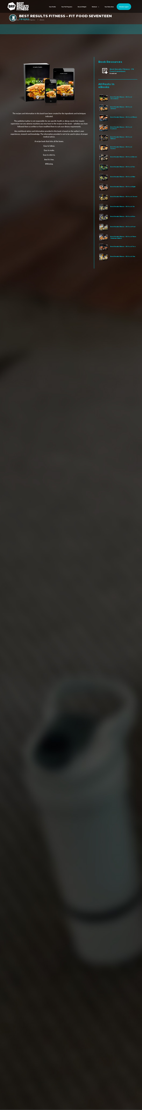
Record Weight (82, 7)
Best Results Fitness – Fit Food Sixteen (121, 107)
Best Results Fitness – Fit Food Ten (122, 166)
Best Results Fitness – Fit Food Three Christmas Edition (123, 237)
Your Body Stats (109, 7)
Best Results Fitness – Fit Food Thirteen (121, 137)
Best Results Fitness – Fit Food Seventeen (121, 97)
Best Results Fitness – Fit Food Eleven (123, 157)
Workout (95, 7)
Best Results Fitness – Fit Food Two (123, 246)
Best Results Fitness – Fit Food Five (122, 216)
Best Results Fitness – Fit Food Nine (122, 176)
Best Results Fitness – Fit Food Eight (122, 186)
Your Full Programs (66, 7)
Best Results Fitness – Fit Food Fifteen (123, 117)
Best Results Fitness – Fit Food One (122, 256)
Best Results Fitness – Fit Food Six (122, 206)
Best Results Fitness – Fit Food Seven (123, 196)
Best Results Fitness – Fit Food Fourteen (121, 127)
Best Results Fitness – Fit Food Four (122, 226)
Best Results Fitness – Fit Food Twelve (121, 147)
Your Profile (52, 7)
